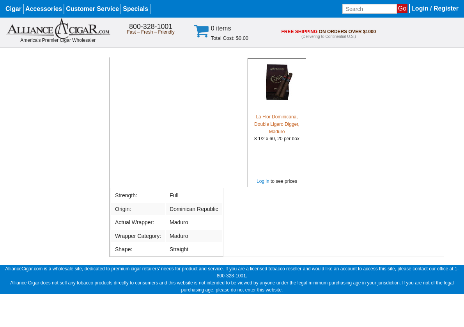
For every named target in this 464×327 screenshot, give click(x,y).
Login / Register (435, 8)
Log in (263, 181)
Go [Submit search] (402, 8)
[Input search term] (369, 9)
